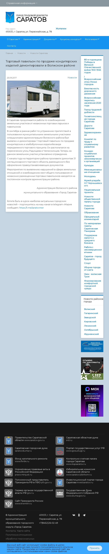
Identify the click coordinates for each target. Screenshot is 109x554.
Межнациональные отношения (93, 171)
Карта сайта (23, 531)
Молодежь (90, 176)
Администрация (31, 39)
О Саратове (12, 39)
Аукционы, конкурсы (70, 39)
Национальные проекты (92, 191)
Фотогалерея (91, 39)
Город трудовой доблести (92, 111)
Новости (21, 53)
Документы (49, 39)
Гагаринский (91, 313)
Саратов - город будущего (92, 257)
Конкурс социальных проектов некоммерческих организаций (92, 156)
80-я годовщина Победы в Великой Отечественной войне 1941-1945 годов (92, 66)
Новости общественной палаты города (92, 199)
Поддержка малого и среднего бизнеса (90, 239)
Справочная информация (20, 3)
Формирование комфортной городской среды (92, 285)
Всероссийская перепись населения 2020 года (92, 102)
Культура (88, 165)
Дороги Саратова (89, 127)
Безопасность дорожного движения (91, 91)
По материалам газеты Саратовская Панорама (92, 227)
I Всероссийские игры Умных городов (92, 80)
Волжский (89, 309)
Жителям (61, 28)
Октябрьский (91, 330)
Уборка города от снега (92, 268)
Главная (9, 53)
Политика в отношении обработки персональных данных (20, 539)
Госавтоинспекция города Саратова (92, 119)
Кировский (90, 321)
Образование (91, 212)
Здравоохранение (92, 133)
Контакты (11, 46)
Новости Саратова (39, 53)
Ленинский (90, 326)
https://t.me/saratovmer (31, 208)
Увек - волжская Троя (92, 275)
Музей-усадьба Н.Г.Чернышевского (93, 183)
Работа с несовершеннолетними (93, 250)
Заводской (90, 317)
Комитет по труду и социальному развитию (91, 143)
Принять (94, 548)
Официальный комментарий (91, 218)
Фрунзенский (91, 334)
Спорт (87, 263)
